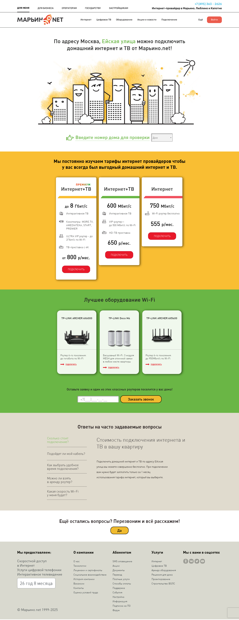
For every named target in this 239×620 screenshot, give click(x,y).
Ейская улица (119, 41)
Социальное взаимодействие (89, 575)
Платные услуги (121, 579)
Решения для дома (162, 575)
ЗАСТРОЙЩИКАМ (118, 8)
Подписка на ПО (122, 606)
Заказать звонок (141, 400)
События (117, 593)
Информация (120, 602)
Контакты (78, 588)
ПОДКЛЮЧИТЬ (76, 269)
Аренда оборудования (164, 570)
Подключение (169, 19)
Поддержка (119, 588)
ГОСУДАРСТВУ (93, 8)
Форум (116, 610)
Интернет (86, 19)
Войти (214, 20)
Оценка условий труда (85, 593)
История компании (84, 579)
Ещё (200, 19)
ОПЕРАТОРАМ (69, 8)
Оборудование (124, 19)
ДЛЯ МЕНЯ (23, 8)
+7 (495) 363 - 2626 (208, 4)
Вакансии (78, 584)
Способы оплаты (122, 584)
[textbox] (161, 138)
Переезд (117, 575)
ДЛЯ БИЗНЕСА (45, 8)
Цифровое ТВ (103, 19)
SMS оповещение (122, 562)
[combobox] (162, 137)
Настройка (118, 597)
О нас (76, 562)
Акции (116, 566)
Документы (119, 570)
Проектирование (161, 579)
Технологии (79, 566)
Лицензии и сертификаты (87, 570)
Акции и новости (146, 19)
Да (119, 531)
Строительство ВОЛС (163, 584)
